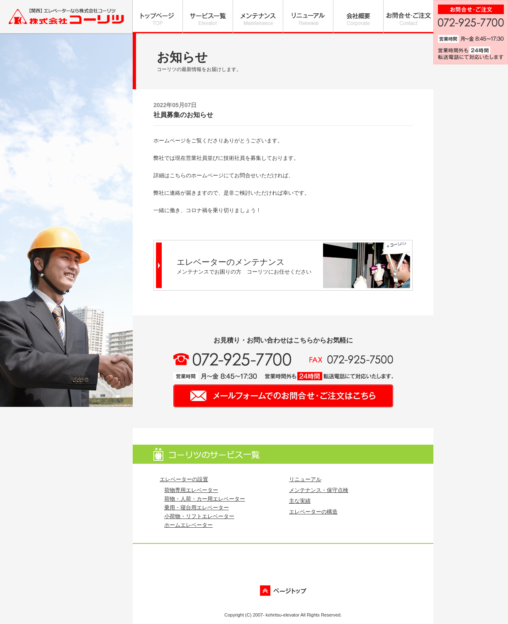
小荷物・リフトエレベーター (199, 516)
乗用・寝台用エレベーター (196, 507)
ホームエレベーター (188, 525)
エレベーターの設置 (184, 479)
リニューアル (305, 479)
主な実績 (300, 501)
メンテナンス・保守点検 (318, 490)
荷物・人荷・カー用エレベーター (204, 499)
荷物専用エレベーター (191, 490)
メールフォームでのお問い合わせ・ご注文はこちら (283, 395)
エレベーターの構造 (313, 512)
